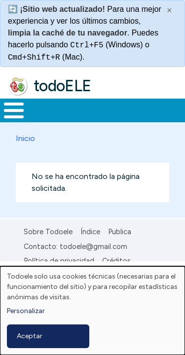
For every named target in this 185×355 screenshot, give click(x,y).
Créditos (116, 260)
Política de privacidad (59, 260)
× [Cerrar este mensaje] (169, 10)
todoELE (62, 86)
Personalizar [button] (26, 311)
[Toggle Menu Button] (14, 110)
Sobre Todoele (48, 231)
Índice (90, 231)
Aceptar (29, 336)
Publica (119, 231)
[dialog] (92, 310)
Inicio (25, 138)
